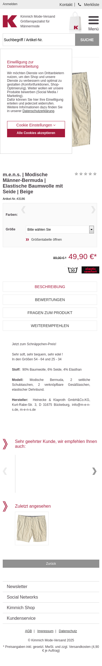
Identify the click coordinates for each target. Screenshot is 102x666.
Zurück (51, 572)
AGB (28, 639)
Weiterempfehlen (50, 336)
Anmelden (10, 4)
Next (93, 216)
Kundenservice (21, 626)
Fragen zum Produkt (49, 323)
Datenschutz (68, 639)
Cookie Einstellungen (35, 125)
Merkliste (91, 4)
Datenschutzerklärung (38, 111)
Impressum (45, 639)
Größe (10, 239)
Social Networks (22, 605)
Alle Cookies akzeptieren (36, 133)
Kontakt (66, 4)
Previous (23, 216)
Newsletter (17, 594)
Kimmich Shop (21, 615)
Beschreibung (50, 297)
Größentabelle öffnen (46, 250)
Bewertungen (50, 310)
